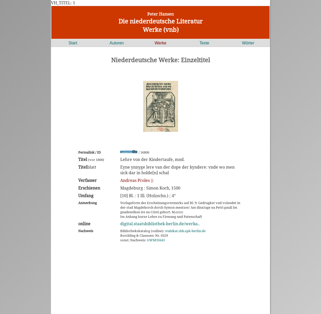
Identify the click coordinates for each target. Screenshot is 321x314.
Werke (160, 43)
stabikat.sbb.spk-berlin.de (185, 231)
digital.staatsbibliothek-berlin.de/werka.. (160, 224)
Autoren (117, 43)
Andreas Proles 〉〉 (136, 180)
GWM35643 (156, 240)
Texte (204, 43)
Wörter (248, 43)
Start (73, 43)
